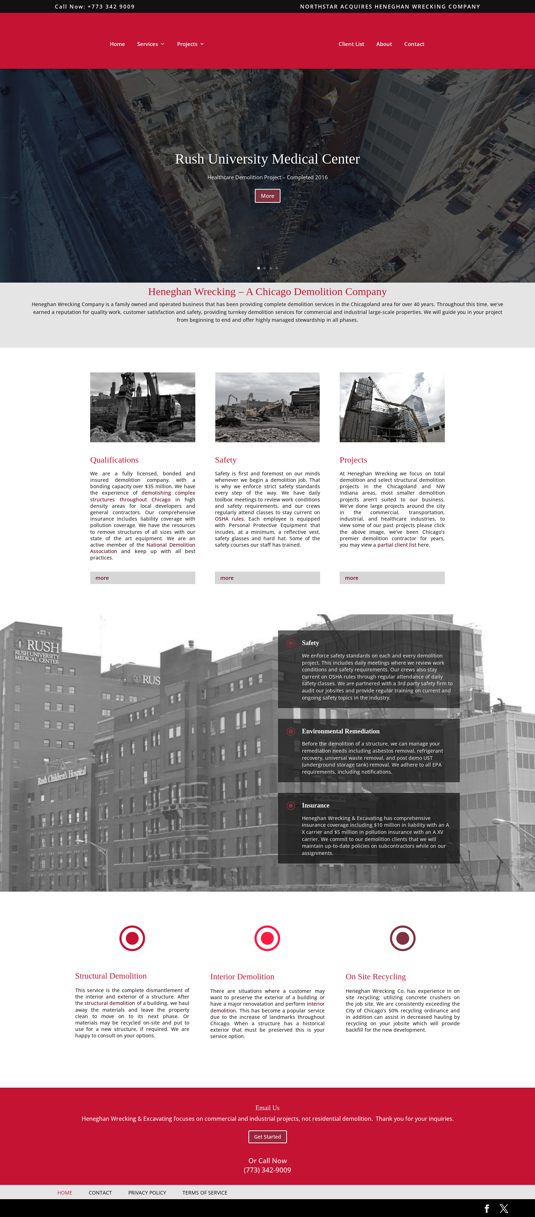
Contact (414, 44)
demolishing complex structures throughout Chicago (142, 495)
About (384, 44)
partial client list (396, 544)
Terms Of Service (204, 1192)
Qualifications (114, 459)
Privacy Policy (147, 1192)
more (102, 577)
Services (147, 44)
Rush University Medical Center (267, 159)
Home (117, 44)
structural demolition (109, 1003)
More (267, 195)
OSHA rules (229, 518)
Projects (187, 44)
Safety (226, 459)
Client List (351, 44)
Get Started (267, 1136)
